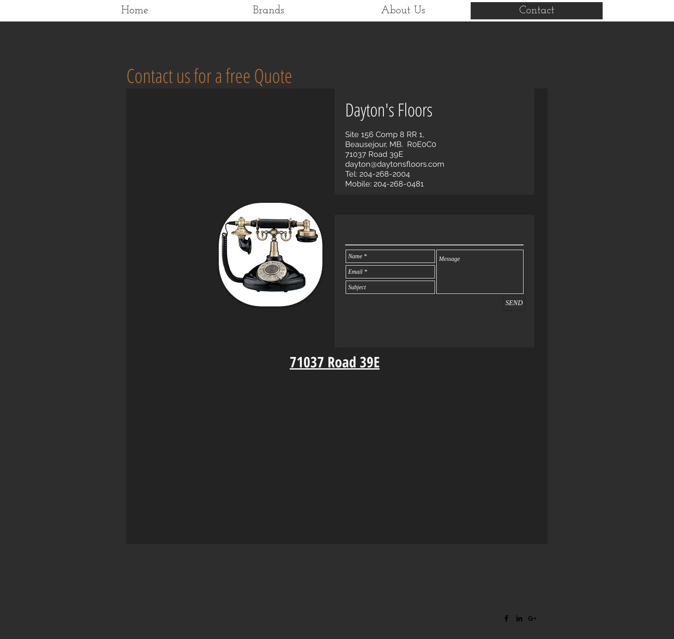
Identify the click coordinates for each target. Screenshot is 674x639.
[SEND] (514, 303)
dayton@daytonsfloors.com (394, 163)
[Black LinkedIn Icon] (519, 618)
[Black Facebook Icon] (506, 618)
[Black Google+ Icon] (532, 618)
